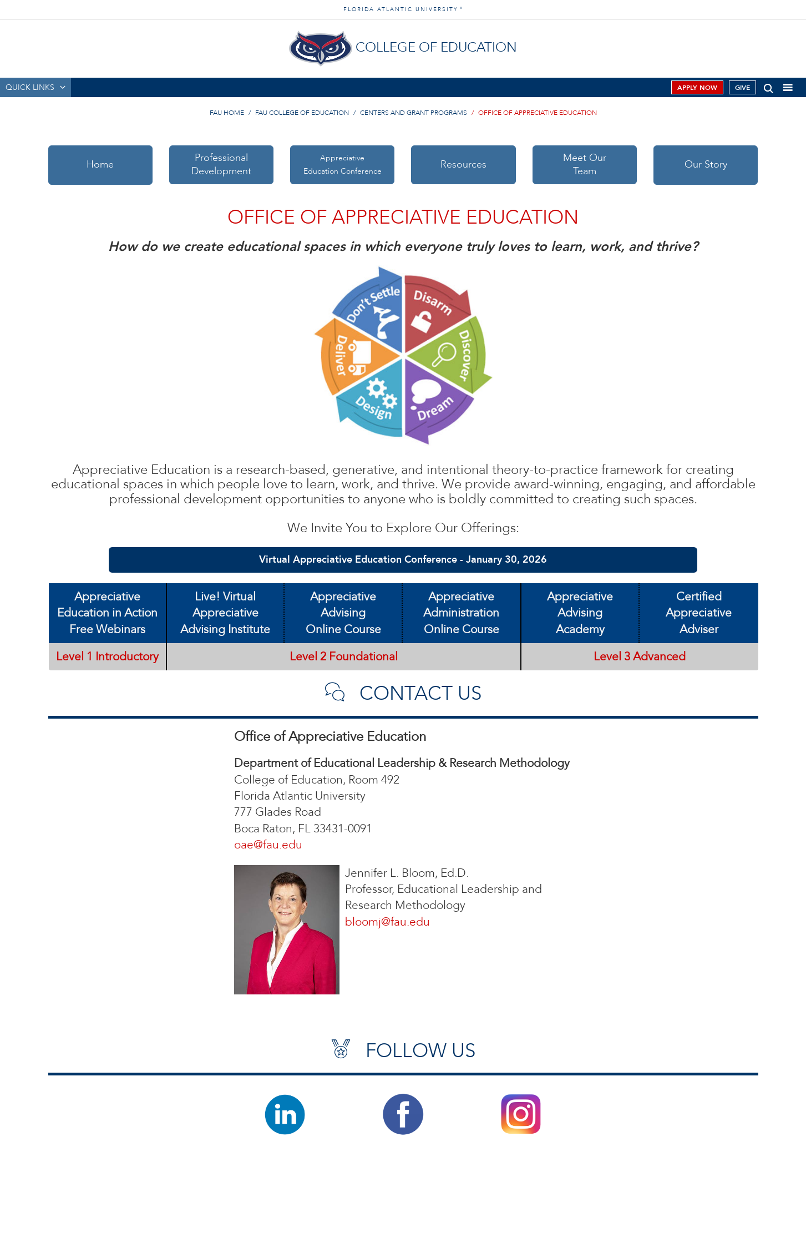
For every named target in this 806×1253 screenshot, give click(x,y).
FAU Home (227, 112)
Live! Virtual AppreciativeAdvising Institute (225, 613)
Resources (463, 164)
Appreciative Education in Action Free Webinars (107, 613)
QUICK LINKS (30, 87)
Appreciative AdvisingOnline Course (343, 613)
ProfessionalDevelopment (221, 164)
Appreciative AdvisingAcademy (580, 613)
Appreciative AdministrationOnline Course (461, 613)
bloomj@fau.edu (387, 922)
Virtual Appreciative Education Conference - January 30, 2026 (403, 560)
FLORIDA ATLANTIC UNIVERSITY (403, 9)
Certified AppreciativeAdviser (699, 613)
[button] (768, 86)
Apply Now (697, 87)
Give (742, 87)
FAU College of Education (302, 112)
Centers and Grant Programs (413, 112)
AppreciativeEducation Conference (342, 164)
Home (100, 164)
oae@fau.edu (268, 845)
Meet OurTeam (584, 164)
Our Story (706, 164)
